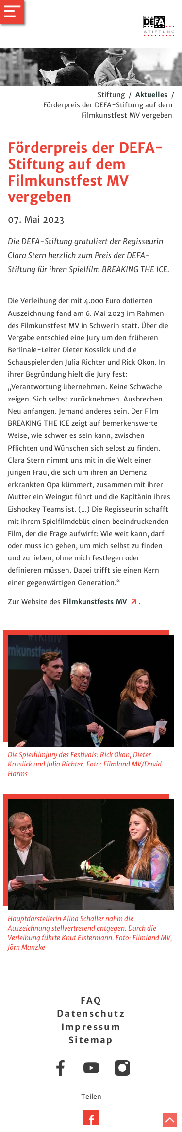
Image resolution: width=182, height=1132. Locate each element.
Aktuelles (151, 94)
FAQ (91, 1000)
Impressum (91, 1026)
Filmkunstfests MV (100, 601)
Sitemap (91, 1039)
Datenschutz (91, 1013)
